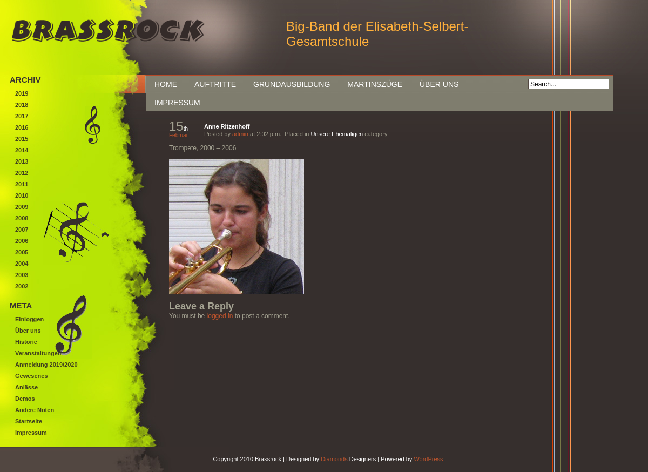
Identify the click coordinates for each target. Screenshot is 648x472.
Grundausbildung (291, 84)
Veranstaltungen (38, 353)
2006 (21, 241)
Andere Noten (34, 410)
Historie (26, 342)
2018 (21, 105)
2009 (21, 207)
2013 (21, 161)
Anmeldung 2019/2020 (46, 364)
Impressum (177, 102)
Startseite (28, 421)
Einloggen (29, 319)
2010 (21, 195)
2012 (21, 173)
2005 (21, 252)
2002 (21, 286)
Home (165, 84)
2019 (21, 93)
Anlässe (26, 387)
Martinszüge (374, 84)
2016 (21, 127)
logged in (220, 316)
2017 (21, 116)
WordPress (428, 459)
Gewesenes (31, 376)
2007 (21, 229)
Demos (25, 398)
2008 (21, 218)
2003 (21, 275)
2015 (21, 139)
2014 (21, 150)
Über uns (439, 84)
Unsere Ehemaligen (337, 134)
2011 (21, 184)
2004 (21, 263)
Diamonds (334, 459)
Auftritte (215, 84)
